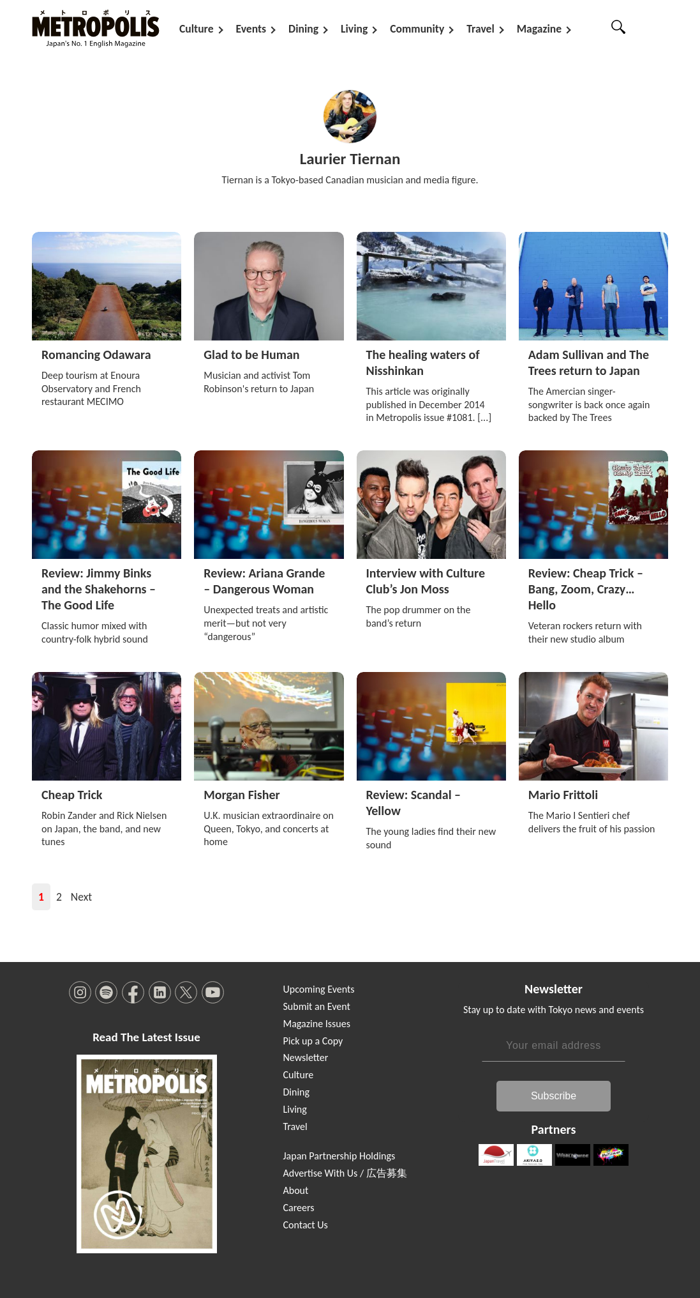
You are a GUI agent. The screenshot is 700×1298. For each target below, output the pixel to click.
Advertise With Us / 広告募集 (345, 1173)
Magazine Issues (316, 1024)
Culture (196, 29)
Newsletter (306, 1057)
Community (417, 29)
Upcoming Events (319, 989)
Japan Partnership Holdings (339, 1156)
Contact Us (305, 1225)
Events (251, 29)
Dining (303, 29)
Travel (480, 29)
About (296, 1190)
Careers (299, 1208)
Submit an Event (316, 1006)
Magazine (539, 29)
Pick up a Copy (313, 1041)
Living (354, 29)
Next (81, 897)
